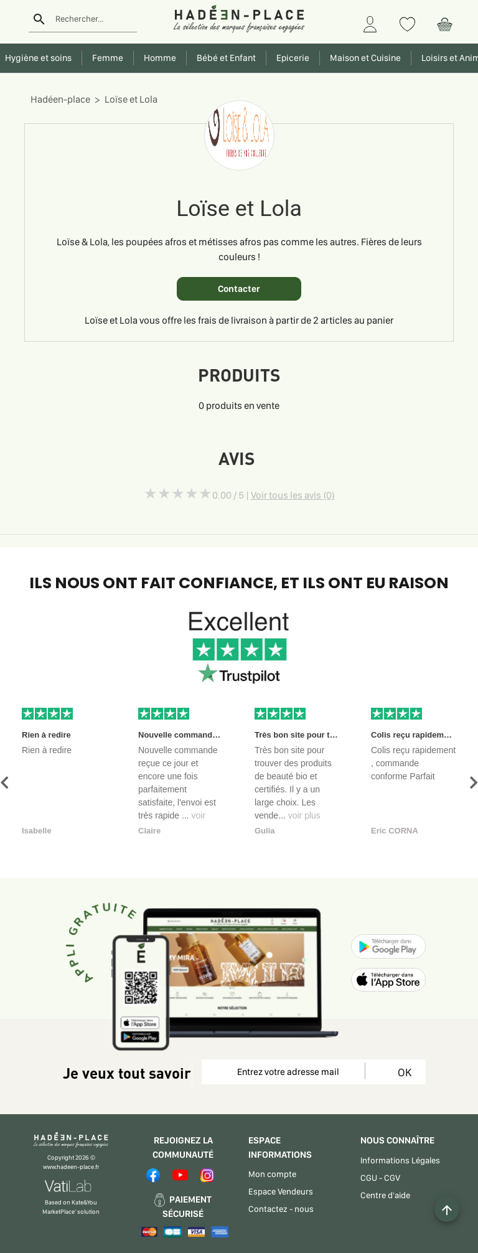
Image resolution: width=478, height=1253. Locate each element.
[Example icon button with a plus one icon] (446, 1209)
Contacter (239, 288)
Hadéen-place (60, 99)
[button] (4, 783)
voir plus (304, 815)
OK (402, 1072)
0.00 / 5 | (273, 495)
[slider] (178, 493)
